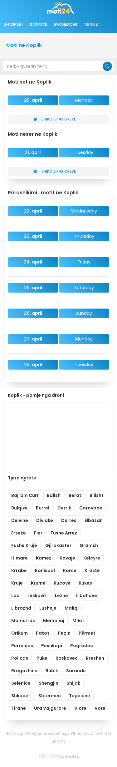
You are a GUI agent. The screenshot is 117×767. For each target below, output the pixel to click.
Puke (42, 658)
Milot (78, 620)
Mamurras (23, 620)
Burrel (42, 508)
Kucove (62, 583)
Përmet (87, 633)
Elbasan (94, 520)
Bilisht (97, 495)
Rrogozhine (24, 670)
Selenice (21, 683)
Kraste (92, 570)
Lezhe (61, 595)
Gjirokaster (58, 545)
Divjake (44, 520)
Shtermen (49, 696)
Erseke (18, 533)
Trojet (92, 24)
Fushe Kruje (24, 545)
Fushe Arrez (64, 533)
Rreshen (95, 658)
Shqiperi (13, 24)
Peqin (64, 633)
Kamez (43, 558)
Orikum (19, 633)
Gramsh (89, 545)
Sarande (76, 670)
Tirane (18, 708)
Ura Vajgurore (50, 708)
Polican (19, 658)
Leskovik (37, 595)
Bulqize (19, 508)
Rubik (52, 670)
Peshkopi (51, 645)
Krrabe (19, 570)
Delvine (19, 520)
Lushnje (47, 608)
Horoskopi (15, 733)
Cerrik (64, 508)
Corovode (90, 508)
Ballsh (54, 495)
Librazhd (21, 608)
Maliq (71, 608)
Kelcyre (91, 558)
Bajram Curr (25, 495)
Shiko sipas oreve (54, 119)
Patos (43, 633)
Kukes (85, 583)
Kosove (38, 24)
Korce (69, 570)
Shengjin (48, 683)
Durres (68, 520)
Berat (75, 495)
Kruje (17, 583)
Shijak (73, 683)
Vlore (80, 708)
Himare (19, 558)
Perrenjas (22, 645)
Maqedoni (65, 24)
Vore (100, 708)
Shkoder (20, 696)
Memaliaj (53, 620)
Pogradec (81, 645)
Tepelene (79, 696)
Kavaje (67, 558)
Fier (38, 533)
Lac (15, 595)
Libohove (86, 595)
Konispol (45, 570)
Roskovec (67, 658)
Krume (38, 583)
